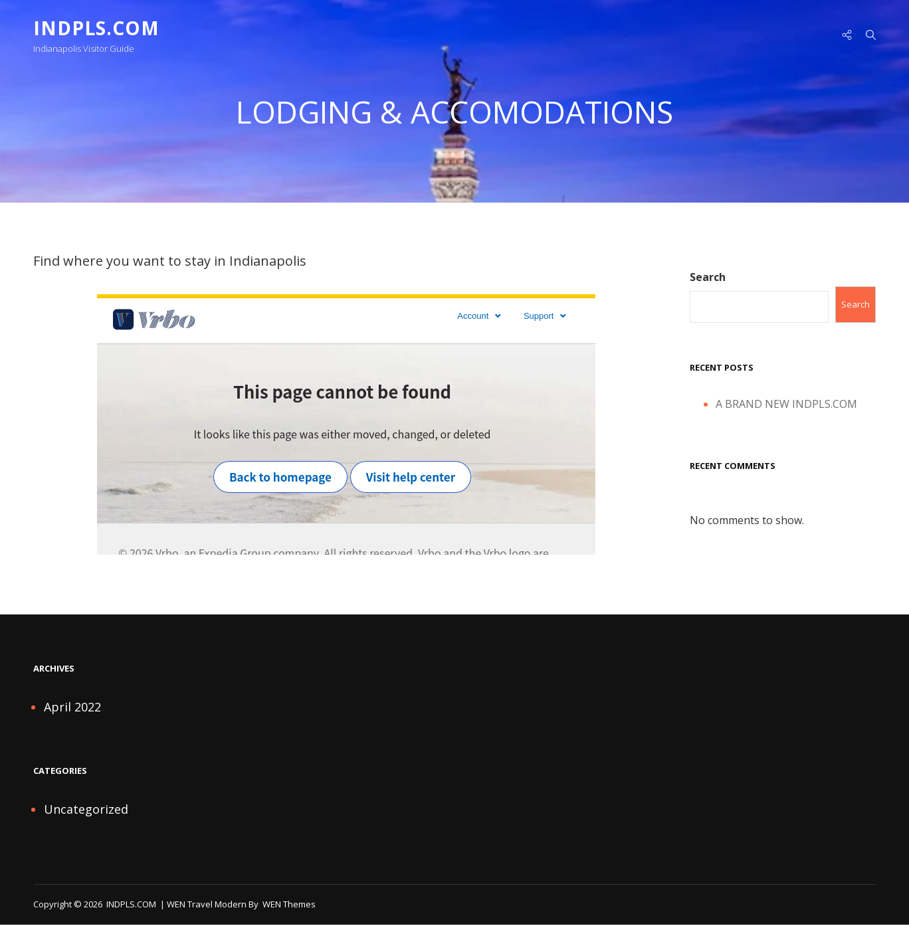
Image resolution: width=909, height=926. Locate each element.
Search (708, 278)
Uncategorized (86, 810)
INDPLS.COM (96, 28)
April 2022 (72, 708)
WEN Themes (289, 905)
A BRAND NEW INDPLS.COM (786, 406)
